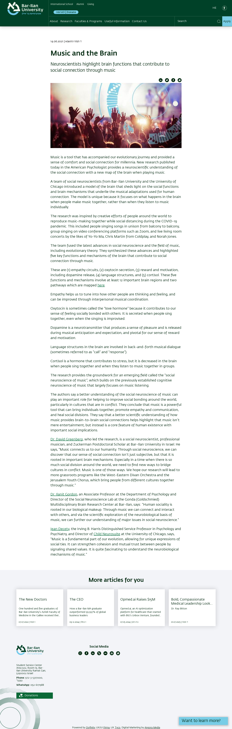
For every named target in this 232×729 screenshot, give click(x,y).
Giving (90, 4)
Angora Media (152, 727)
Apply (227, 21)
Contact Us (139, 21)
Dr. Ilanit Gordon (63, 494)
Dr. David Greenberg (66, 439)
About (54, 21)
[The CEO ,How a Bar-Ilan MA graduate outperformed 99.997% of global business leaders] (90, 607)
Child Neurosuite (107, 534)
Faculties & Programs (88, 21)
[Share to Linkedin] (161, 81)
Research (66, 21)
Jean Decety (59, 529)
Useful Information (117, 21)
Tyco (117, 727)
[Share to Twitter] (167, 81)
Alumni (80, 4)
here (101, 285)
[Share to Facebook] (173, 81)
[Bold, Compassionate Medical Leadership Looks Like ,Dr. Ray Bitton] (192, 607)
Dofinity (90, 727)
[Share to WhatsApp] (180, 81)
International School (61, 4)
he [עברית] (214, 8)
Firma (106, 727)
